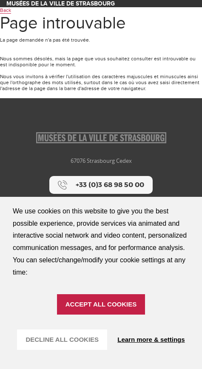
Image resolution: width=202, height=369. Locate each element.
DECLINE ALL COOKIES (62, 339)
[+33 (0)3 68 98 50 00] (101, 185)
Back (5, 10)
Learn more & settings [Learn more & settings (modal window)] (151, 339)
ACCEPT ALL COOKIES (101, 304)
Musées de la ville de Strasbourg (60, 3)
